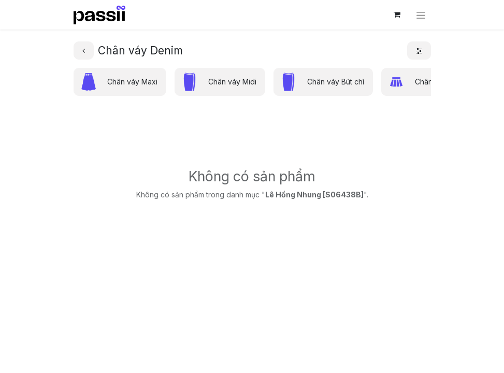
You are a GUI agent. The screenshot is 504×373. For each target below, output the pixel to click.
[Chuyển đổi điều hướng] (421, 14)
